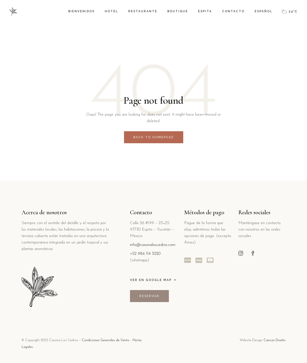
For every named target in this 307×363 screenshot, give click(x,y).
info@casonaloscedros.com (152, 245)
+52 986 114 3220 (145, 254)
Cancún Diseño (274, 340)
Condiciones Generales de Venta (105, 340)
